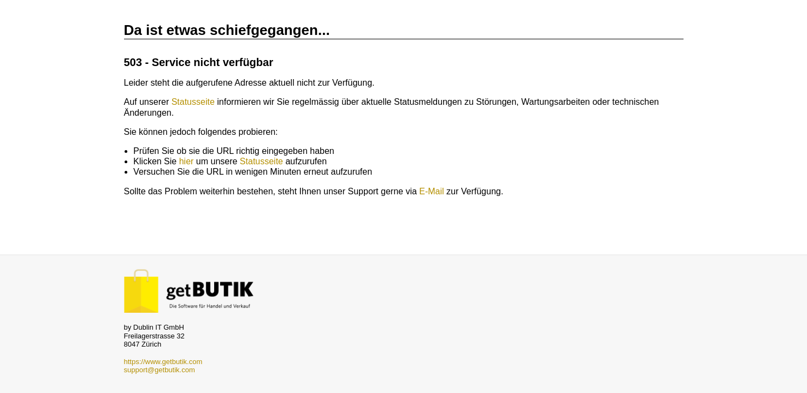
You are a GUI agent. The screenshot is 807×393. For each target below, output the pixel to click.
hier (186, 161)
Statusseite (193, 101)
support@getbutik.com (159, 370)
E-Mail (431, 191)
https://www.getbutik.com (163, 362)
